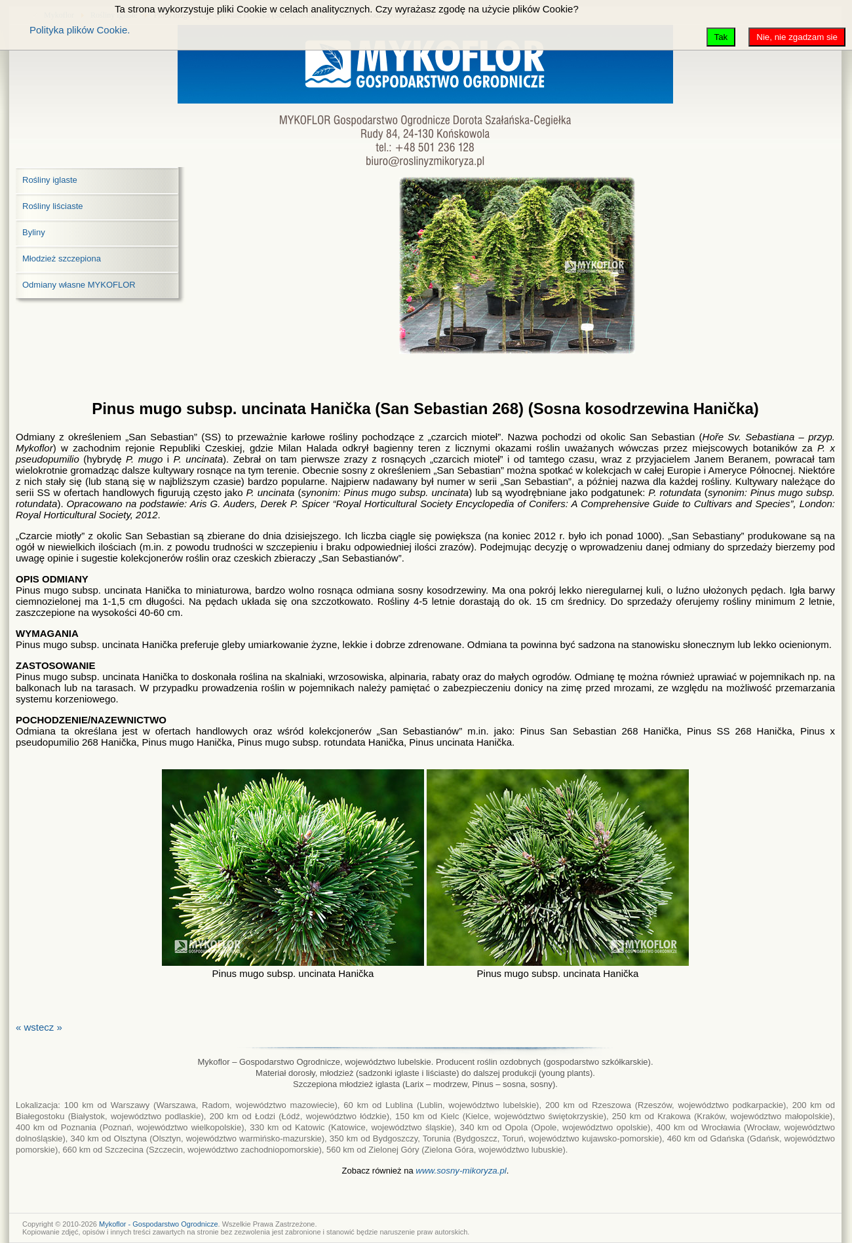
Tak (721, 37)
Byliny (33, 232)
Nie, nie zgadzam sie (797, 37)
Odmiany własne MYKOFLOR (79, 285)
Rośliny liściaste (52, 206)
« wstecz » (39, 1027)
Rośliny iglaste (49, 180)
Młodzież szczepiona (61, 258)
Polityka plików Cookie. (79, 29)
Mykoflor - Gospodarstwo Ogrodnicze (158, 1224)
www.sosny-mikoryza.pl (461, 1171)
